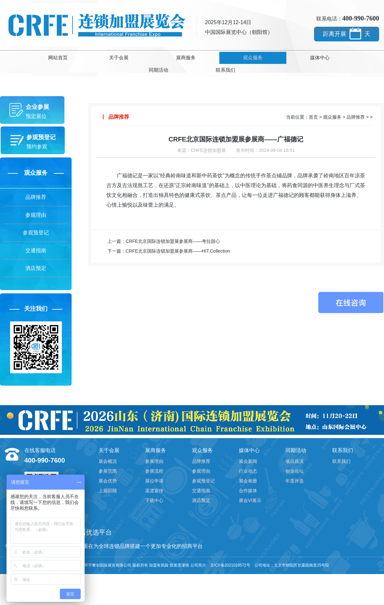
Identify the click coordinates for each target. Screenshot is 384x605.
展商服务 (137, 57)
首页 (313, 104)
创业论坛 (294, 473)
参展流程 (154, 473)
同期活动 (301, 57)
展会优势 (108, 483)
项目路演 (294, 463)
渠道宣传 (154, 492)
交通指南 (35, 249)
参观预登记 (36, 229)
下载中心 (154, 502)
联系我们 (356, 57)
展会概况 (108, 463)
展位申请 (154, 483)
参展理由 (154, 463)
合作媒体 (248, 492)
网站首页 (27, 57)
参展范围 (108, 473)
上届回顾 (108, 492)
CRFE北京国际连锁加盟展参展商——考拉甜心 (173, 227)
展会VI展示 (250, 502)
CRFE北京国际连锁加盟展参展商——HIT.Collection (178, 237)
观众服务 (192, 57)
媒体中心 (247, 57)
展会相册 (248, 483)
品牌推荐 (35, 189)
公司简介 (198, 567)
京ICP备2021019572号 (230, 567)
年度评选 (294, 483)
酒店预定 (35, 269)
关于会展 (82, 57)
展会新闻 (248, 463)
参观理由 (35, 209)
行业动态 (248, 473)
